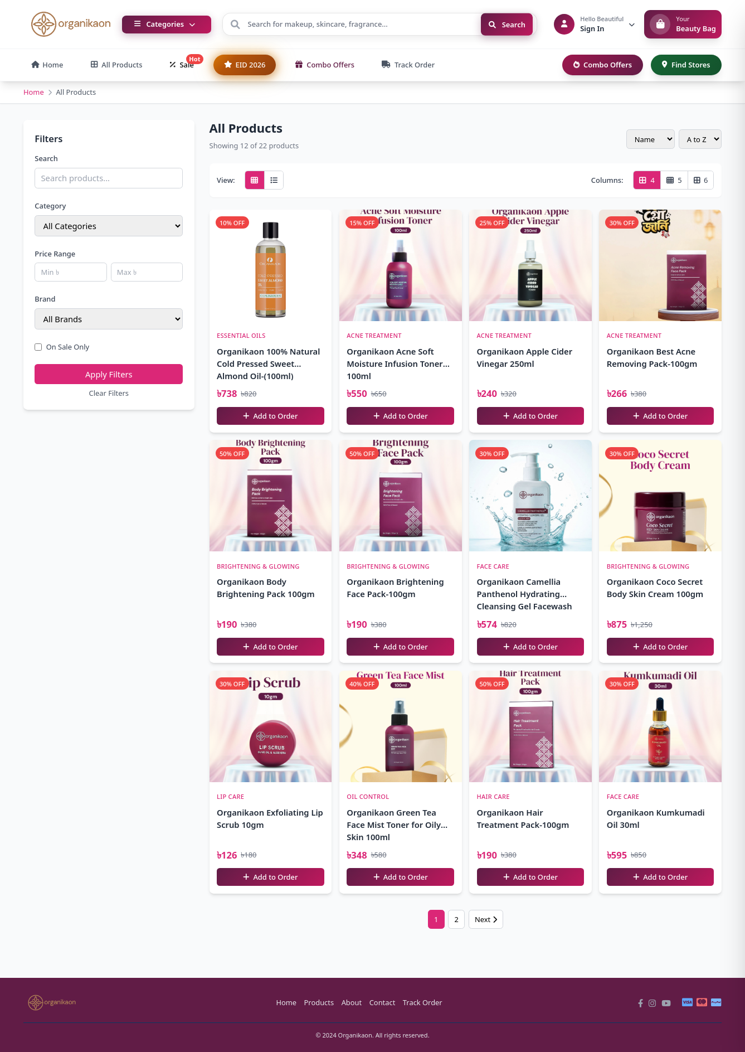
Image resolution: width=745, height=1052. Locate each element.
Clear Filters (109, 393)
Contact (382, 1002)
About (352, 1002)
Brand (45, 299)
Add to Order (270, 416)
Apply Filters (109, 374)
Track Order (422, 1002)
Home (33, 92)
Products (319, 1002)
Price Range (55, 254)
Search (507, 24)
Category (50, 206)
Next (486, 919)
